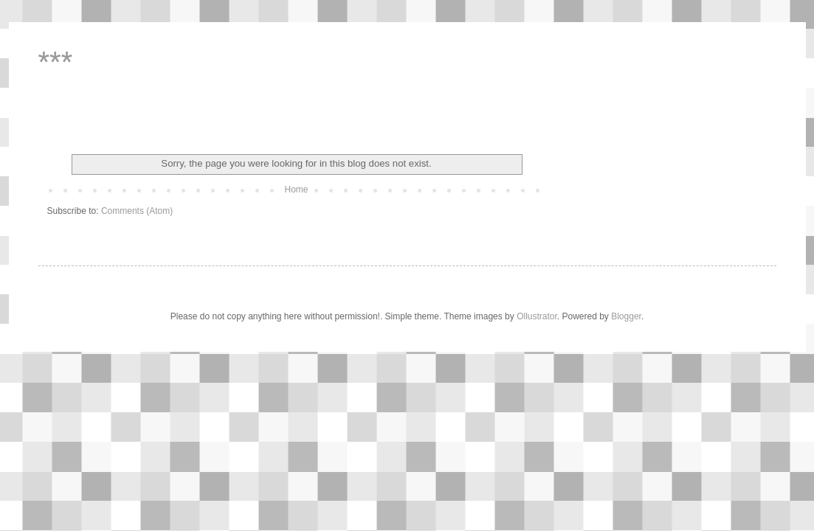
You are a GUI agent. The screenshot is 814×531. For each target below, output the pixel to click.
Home (296, 189)
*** (55, 62)
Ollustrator (537, 316)
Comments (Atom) (137, 211)
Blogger (626, 316)
